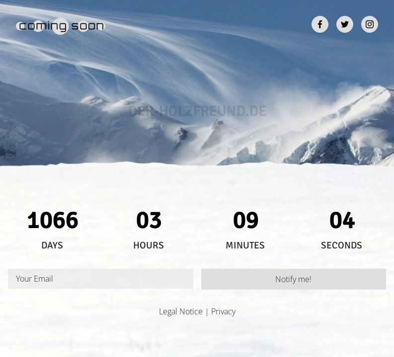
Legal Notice (181, 311)
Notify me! (293, 279)
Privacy (223, 311)
